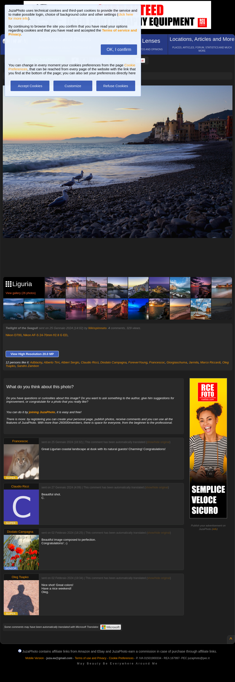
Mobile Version (34, 658)
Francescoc (157, 362)
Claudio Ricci (90, 362)
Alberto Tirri (52, 362)
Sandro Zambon (28, 366)
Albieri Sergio (70, 362)
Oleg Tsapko (20, 577)
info (215, 529)
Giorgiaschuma (177, 362)
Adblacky (36, 362)
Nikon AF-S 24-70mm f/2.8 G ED (45, 335)
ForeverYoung (138, 362)
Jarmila (194, 362)
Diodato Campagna (113, 362)
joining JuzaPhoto (42, 412)
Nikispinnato (97, 328)
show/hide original (158, 442)
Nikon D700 (14, 335)
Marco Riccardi (210, 362)
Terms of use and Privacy (90, 658)
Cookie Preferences (121, 658)
